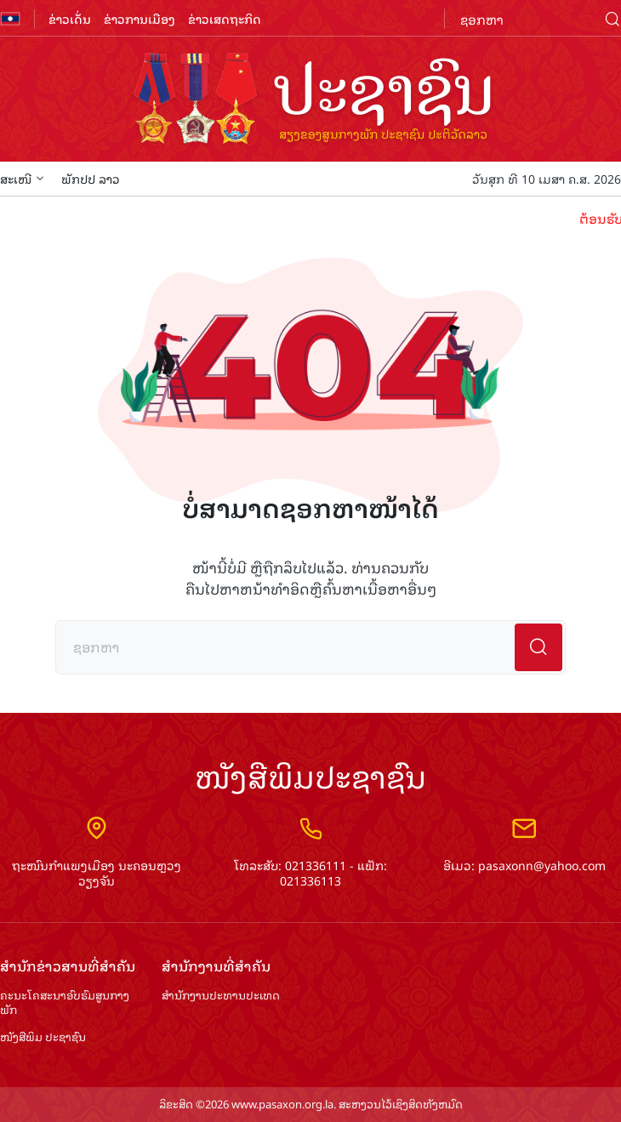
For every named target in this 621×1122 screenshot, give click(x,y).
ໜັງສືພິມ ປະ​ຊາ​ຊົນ (43, 1037)
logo (310, 100)
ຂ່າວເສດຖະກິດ (224, 18)
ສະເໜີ (22, 178)
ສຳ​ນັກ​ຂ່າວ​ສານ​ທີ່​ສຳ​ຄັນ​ (67, 966)
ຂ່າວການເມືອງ (139, 18)
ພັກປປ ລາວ (90, 178)
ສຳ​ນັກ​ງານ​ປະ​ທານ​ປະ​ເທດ (221, 995)
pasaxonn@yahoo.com (542, 864)
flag (10, 19)
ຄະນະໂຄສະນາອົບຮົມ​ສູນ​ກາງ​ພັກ (64, 1002)
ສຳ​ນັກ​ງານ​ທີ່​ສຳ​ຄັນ (216, 966)
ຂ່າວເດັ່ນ (69, 18)
